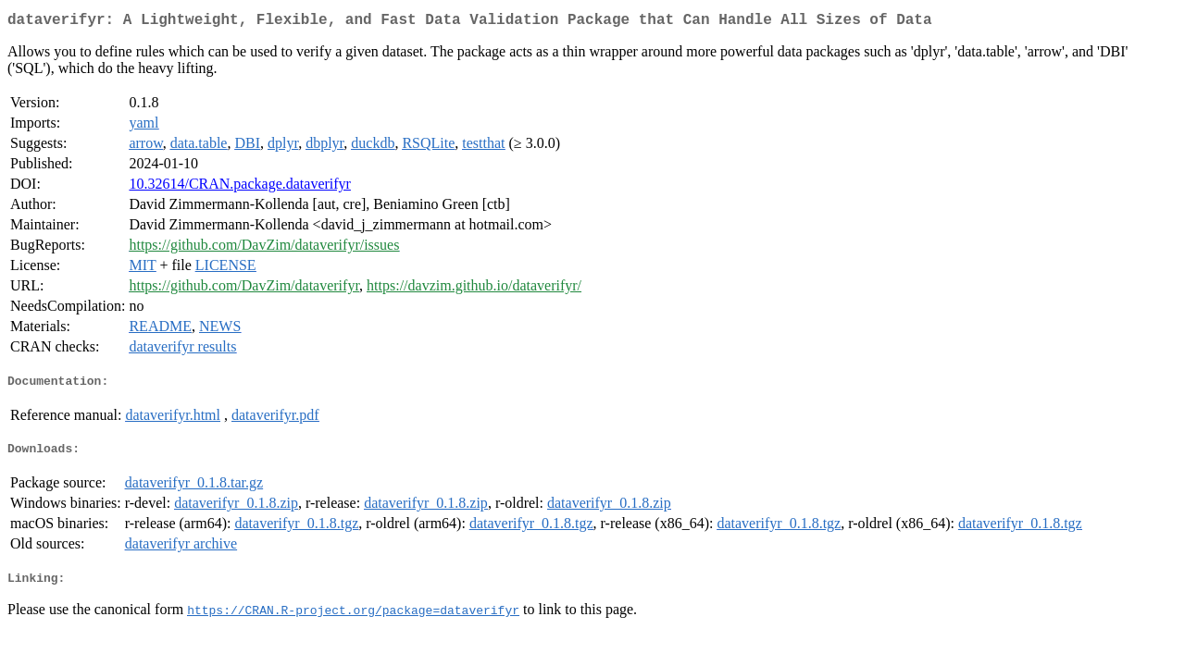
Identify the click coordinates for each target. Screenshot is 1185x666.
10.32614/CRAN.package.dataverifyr (239, 187)
